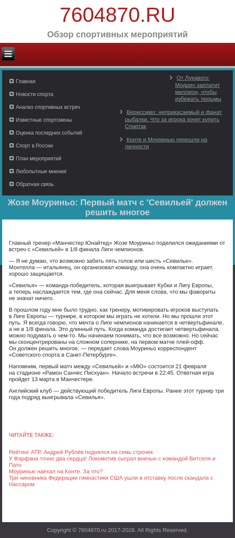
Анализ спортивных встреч (48, 107)
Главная (26, 81)
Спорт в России (34, 146)
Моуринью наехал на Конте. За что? (55, 471)
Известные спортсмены (44, 120)
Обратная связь (35, 184)
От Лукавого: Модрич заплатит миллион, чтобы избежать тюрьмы (198, 88)
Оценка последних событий (49, 133)
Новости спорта (34, 94)
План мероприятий (38, 159)
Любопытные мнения (41, 171)
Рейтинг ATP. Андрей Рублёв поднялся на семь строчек (81, 452)
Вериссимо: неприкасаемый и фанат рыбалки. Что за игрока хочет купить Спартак (173, 119)
